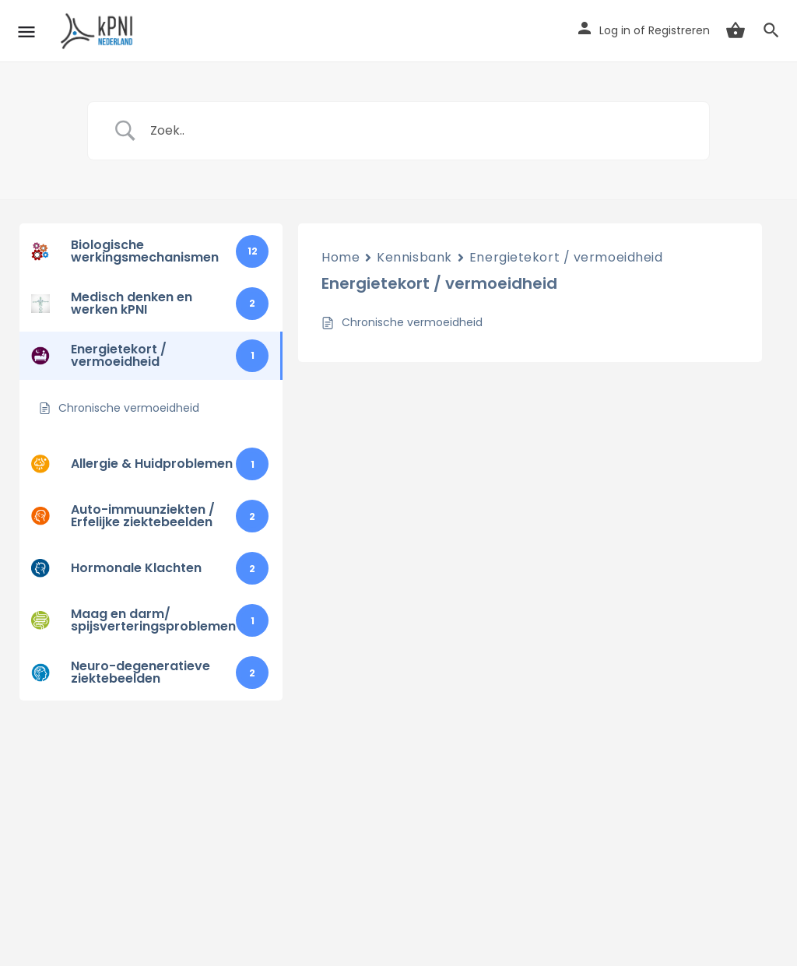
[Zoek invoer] (418, 131)
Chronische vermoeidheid (412, 322)
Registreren (679, 30)
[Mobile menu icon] (26, 31)
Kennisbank (414, 257)
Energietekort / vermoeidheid (566, 257)
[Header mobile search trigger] (771, 30)
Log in (614, 30)
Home (340, 257)
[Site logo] (99, 31)
